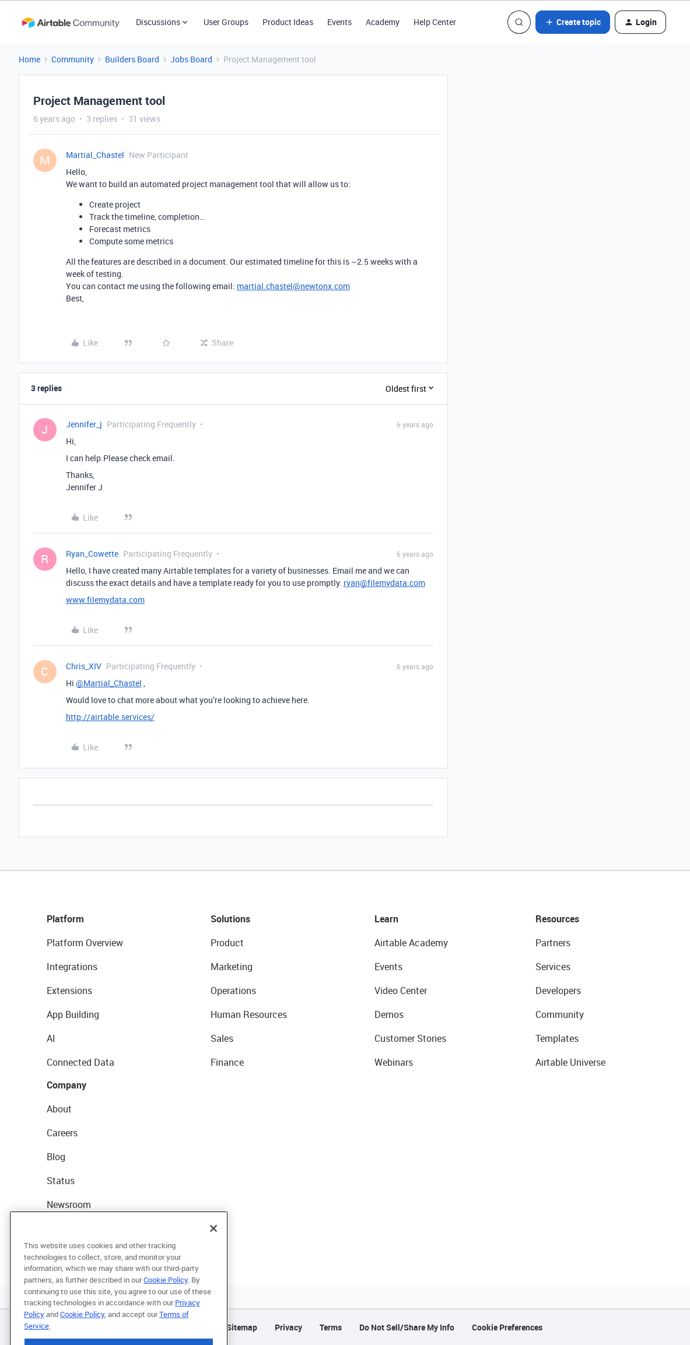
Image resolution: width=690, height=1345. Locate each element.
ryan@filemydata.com (384, 582)
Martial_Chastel (95, 154)
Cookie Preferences (507, 1327)
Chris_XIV (83, 666)
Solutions (230, 918)
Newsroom (69, 1204)
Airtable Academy (411, 942)
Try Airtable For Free (88, 1228)
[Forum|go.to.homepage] (70, 22)
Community (72, 59)
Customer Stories (410, 1038)
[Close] (213, 1255)
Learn (386, 918)
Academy (383, 21)
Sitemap (241, 1327)
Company (66, 1085)
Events (339, 21)
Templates (557, 1038)
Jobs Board (191, 59)
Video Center (400, 990)
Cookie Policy (165, 1306)
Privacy (288, 1327)
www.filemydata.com (105, 599)
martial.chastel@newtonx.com (293, 286)
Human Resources (249, 1014)
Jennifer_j (84, 424)
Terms (331, 1327)
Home (29, 59)
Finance (227, 1062)
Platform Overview (85, 942)
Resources (557, 918)
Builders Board (132, 59)
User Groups (226, 21)
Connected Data (80, 1062)
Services (552, 966)
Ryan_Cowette (92, 553)
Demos (389, 1014)
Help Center (435, 21)
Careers (62, 1132)
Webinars (393, 1062)
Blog (56, 1156)
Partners (552, 942)
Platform (65, 918)
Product (227, 942)
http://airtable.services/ (110, 716)
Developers (558, 990)
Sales (222, 1038)
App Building (73, 1014)
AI (51, 1038)
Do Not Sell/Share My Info (406, 1327)
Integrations (72, 966)
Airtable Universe (570, 1062)
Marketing (232, 966)
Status (61, 1180)
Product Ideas (287, 21)
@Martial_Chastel (109, 683)
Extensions (69, 990)
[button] (572, 22)
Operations (233, 990)
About (59, 1108)
